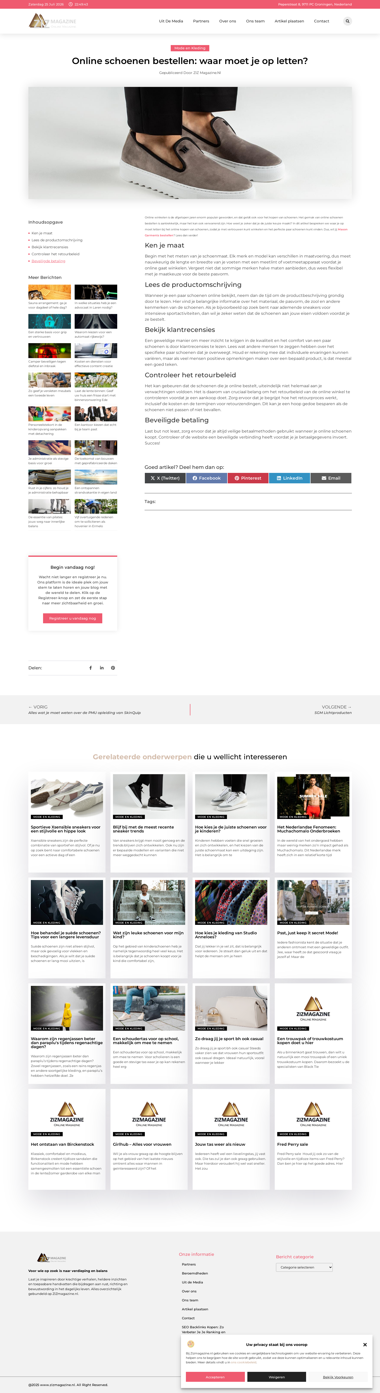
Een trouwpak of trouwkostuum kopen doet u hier (310, 1040)
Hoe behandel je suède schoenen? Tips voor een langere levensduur (66, 935)
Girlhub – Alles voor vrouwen (142, 1144)
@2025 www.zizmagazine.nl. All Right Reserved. (68, 1385)
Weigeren (277, 1377)
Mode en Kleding (190, 48)
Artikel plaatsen (289, 21)
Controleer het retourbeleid (55, 254)
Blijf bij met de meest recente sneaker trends (143, 829)
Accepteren (215, 1377)
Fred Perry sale (292, 1144)
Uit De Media (171, 21)
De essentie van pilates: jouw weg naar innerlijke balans (46, 521)
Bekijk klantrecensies (50, 247)
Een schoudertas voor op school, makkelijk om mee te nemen (146, 1040)
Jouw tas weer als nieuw (220, 1144)
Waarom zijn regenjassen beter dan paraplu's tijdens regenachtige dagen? (67, 1042)
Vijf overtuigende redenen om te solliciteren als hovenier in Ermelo (94, 521)
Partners (201, 21)
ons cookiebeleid (243, 1362)
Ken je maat (42, 233)
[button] (365, 1344)
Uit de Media (192, 1282)
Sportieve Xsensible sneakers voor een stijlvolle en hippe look (66, 829)
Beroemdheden (195, 1273)
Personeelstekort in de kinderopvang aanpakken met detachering (47, 429)
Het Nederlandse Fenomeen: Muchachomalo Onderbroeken (308, 829)
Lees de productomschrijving (57, 240)
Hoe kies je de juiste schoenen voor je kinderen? (231, 829)
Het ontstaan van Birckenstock (62, 1144)
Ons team (255, 21)
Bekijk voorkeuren (338, 1377)
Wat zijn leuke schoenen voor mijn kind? (148, 935)
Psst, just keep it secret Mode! (307, 933)
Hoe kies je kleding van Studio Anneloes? (226, 935)
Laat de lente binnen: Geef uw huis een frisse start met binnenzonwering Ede (95, 395)
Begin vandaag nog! (73, 567)
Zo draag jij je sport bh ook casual (229, 1038)
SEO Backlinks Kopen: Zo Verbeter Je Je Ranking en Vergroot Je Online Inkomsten (207, 1332)
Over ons (227, 21)
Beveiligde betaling (48, 261)
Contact (321, 21)
